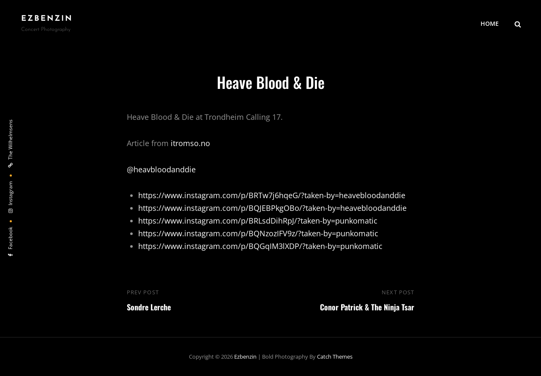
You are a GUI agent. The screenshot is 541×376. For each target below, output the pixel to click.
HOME (490, 23)
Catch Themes (334, 356)
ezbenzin (47, 19)
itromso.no (190, 143)
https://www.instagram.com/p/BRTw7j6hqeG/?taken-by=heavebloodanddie (271, 195)
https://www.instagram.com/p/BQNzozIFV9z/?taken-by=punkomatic (258, 233)
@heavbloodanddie (161, 169)
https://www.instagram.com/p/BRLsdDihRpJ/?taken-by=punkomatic (257, 221)
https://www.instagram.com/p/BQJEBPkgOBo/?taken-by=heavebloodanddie (272, 208)
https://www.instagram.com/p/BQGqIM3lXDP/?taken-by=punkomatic (260, 246)
